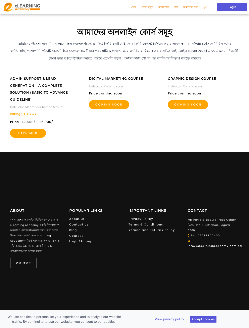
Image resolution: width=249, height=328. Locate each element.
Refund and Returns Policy (152, 230)
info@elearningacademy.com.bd (213, 243)
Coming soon (109, 104)
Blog (73, 230)
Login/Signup (81, 241)
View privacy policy (169, 319)
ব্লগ (176, 7)
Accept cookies (203, 319)
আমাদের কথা (190, 7)
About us (77, 219)
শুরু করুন (23, 263)
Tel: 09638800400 (204, 235)
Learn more (28, 133)
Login (232, 7)
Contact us (79, 224)
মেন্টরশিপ (163, 7)
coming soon (188, 104)
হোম (133, 7)
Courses (76, 236)
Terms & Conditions (146, 224)
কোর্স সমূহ (147, 7)
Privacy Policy (141, 219)
